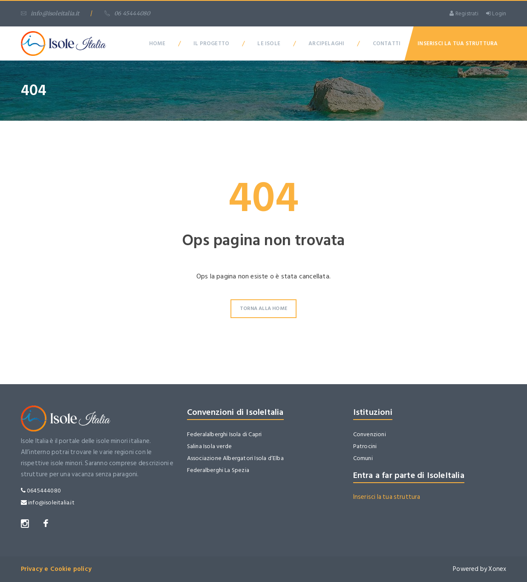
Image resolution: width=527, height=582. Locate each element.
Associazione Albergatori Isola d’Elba (235, 458)
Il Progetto (211, 43)
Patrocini (365, 446)
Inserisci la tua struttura (386, 497)
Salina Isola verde (209, 446)
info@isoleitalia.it (50, 13)
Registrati (463, 13)
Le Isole (268, 43)
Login (496, 13)
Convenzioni (369, 434)
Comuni (363, 458)
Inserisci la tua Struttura (458, 43)
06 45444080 (127, 13)
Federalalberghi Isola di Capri (224, 434)
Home (157, 43)
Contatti (387, 43)
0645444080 (41, 490)
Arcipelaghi (326, 43)
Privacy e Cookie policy (56, 569)
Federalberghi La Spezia (218, 470)
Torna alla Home (263, 308)
